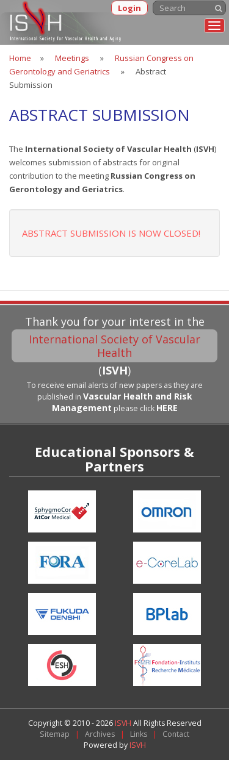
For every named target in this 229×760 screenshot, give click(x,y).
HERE (167, 408)
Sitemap (55, 734)
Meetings (72, 57)
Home (20, 57)
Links (138, 734)
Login (129, 7)
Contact (175, 734)
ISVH (124, 723)
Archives (100, 734)
